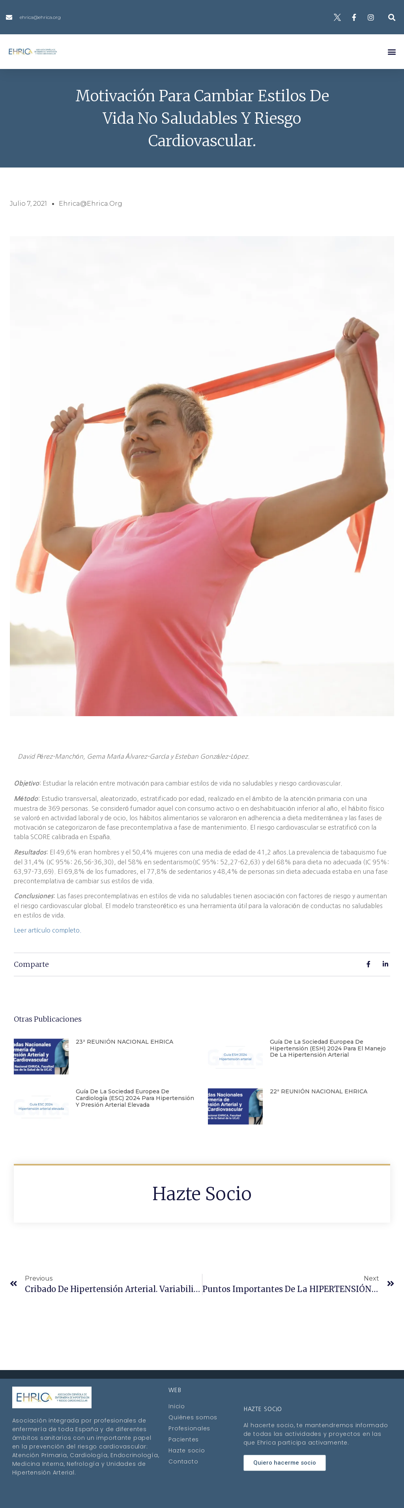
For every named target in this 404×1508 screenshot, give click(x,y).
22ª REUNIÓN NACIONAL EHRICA (318, 1091)
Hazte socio (202, 1194)
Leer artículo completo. (48, 930)
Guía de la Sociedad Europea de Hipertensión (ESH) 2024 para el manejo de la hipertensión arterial (328, 1048)
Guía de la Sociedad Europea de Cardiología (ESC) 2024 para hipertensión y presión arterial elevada (135, 1098)
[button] (391, 17)
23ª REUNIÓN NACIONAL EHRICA (124, 1041)
